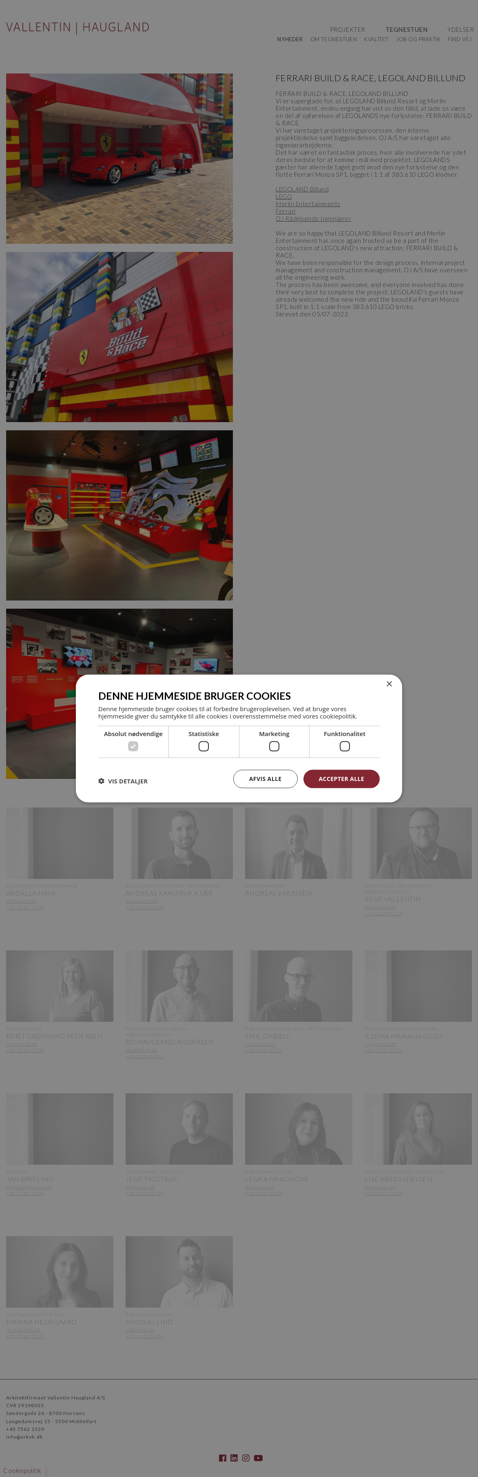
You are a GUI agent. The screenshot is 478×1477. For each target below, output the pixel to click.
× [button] (389, 684)
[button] (123, 781)
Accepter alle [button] (341, 779)
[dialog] (239, 738)
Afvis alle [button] (265, 779)
